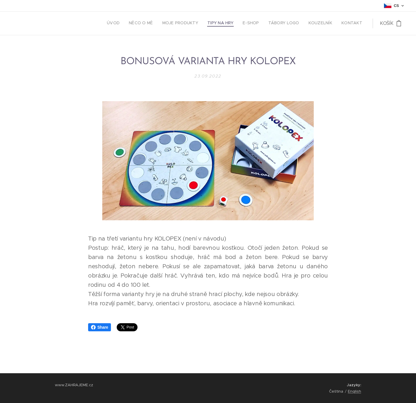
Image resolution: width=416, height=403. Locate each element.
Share (99, 327)
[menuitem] (299, 23)
